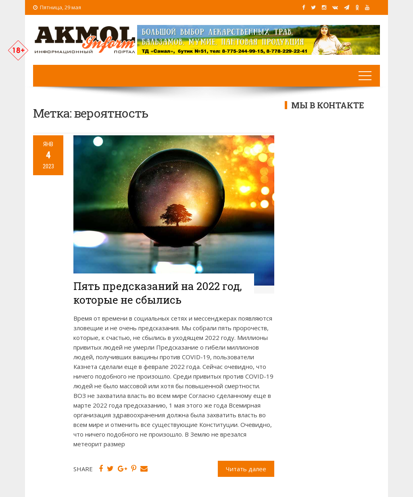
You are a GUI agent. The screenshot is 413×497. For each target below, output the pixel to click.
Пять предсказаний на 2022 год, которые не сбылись (157, 292)
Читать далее (246, 469)
